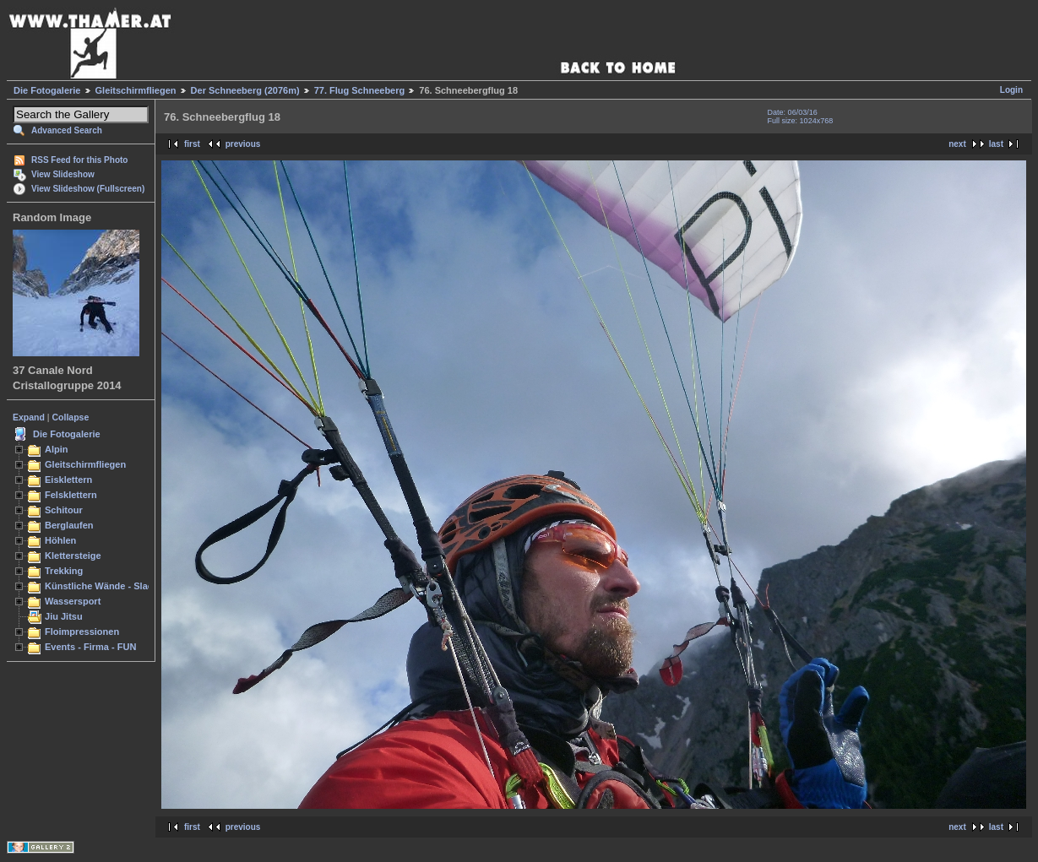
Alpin (56, 449)
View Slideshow (63, 174)
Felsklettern (71, 495)
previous (243, 144)
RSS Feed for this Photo (79, 160)
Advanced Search (66, 130)
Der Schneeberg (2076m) (245, 90)
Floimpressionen (82, 631)
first (192, 144)
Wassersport (73, 601)
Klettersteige (73, 555)
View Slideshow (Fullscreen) (87, 188)
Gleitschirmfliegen (136, 90)
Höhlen (60, 540)
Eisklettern (68, 479)
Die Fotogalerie (47, 90)
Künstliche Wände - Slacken (107, 586)
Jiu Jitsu (64, 616)
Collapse (71, 417)
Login (1011, 90)
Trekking (64, 571)
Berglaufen (69, 525)
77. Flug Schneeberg (359, 90)
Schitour (64, 510)
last (996, 144)
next (957, 144)
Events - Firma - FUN (90, 647)
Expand (29, 417)
